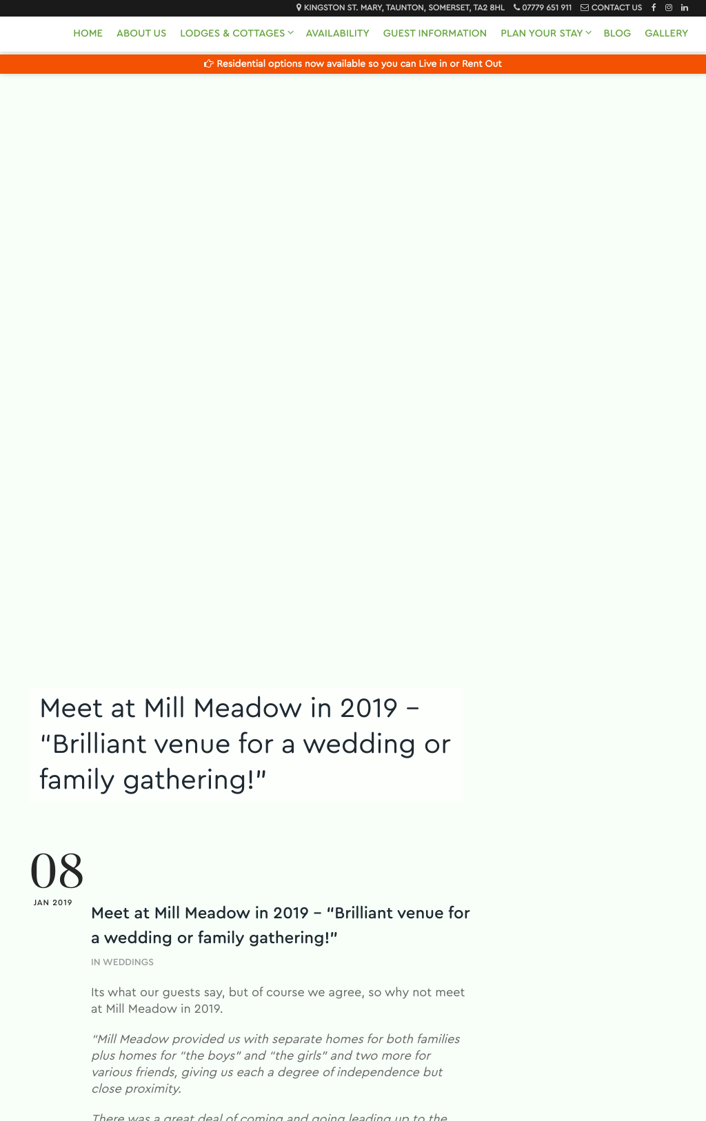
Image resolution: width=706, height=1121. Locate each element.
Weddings (128, 962)
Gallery (666, 33)
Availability (337, 33)
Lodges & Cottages (232, 33)
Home (88, 33)
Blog (617, 33)
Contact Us (617, 8)
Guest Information (435, 33)
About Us (141, 33)
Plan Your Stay (542, 33)
